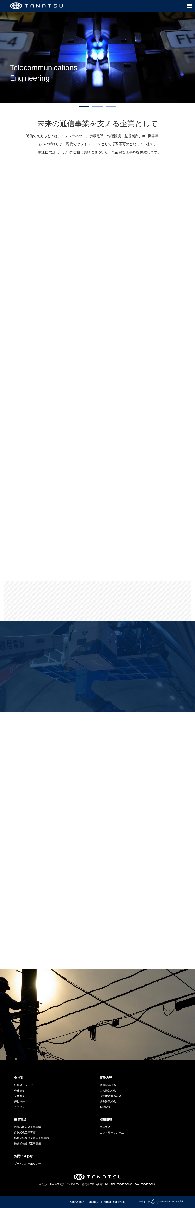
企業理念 (19, 1096)
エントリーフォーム (112, 1132)
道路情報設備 (108, 1090)
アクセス (19, 1107)
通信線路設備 (108, 1085)
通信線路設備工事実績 (27, 1127)
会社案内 (20, 1077)
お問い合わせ (23, 1156)
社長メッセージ (23, 1085)
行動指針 (19, 1101)
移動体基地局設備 (110, 1096)
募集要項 (105, 1127)
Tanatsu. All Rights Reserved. (106, 1201)
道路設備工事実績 (25, 1132)
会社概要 (19, 1090)
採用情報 (106, 1119)
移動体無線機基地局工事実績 (31, 1138)
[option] (97, 57)
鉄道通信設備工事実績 (27, 1143)
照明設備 (105, 1107)
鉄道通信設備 (108, 1101)
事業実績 (20, 1119)
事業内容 (106, 1077)
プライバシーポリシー (27, 1163)
